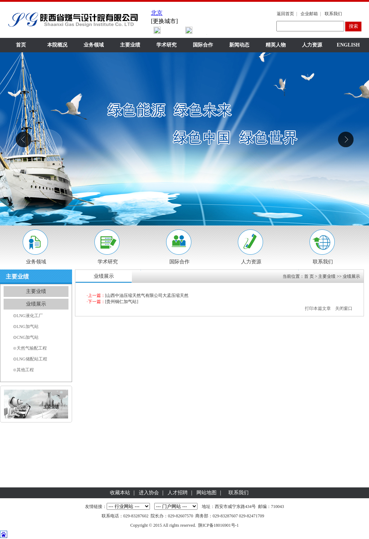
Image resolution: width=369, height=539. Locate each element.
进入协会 (149, 492)
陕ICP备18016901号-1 (218, 525)
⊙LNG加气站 (26, 326)
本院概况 (57, 45)
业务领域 (94, 45)
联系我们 (333, 13)
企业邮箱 (309, 13)
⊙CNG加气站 (26, 337)
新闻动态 (239, 45)
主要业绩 (130, 45)
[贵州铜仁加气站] (121, 301)
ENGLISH (348, 45)
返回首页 (285, 13)
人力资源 (312, 45)
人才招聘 (178, 492)
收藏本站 (120, 492)
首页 (21, 45)
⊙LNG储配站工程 (30, 358)
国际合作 (203, 45)
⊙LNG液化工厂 (28, 315)
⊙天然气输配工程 (30, 348)
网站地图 (206, 492)
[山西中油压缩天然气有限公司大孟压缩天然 (147, 295)
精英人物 (276, 45)
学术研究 (166, 45)
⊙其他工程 (23, 369)
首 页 (309, 276)
